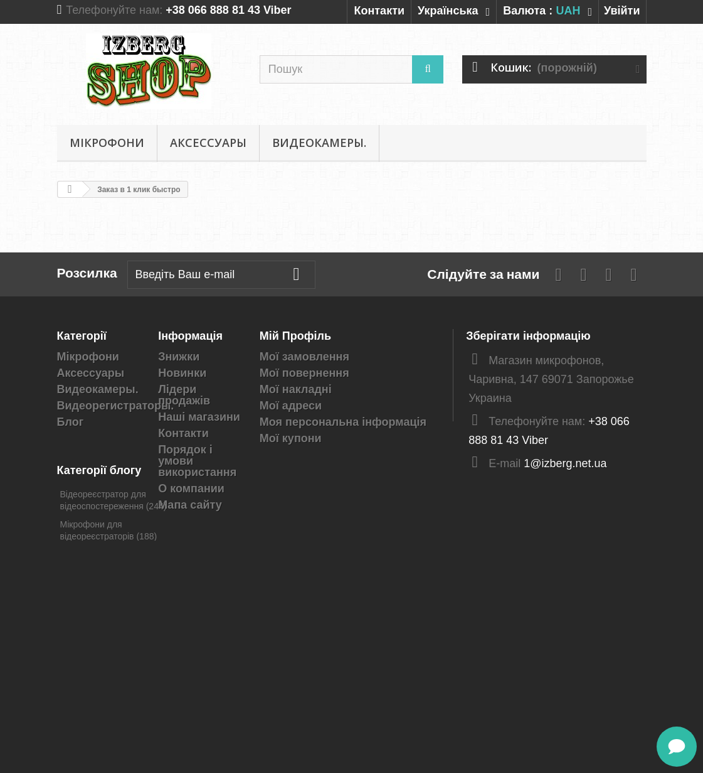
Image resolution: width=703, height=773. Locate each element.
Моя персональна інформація (343, 422)
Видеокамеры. (319, 142)
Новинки (182, 373)
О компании (191, 488)
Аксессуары (208, 142)
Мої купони (291, 438)
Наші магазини (199, 417)
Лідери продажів (184, 395)
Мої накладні (296, 389)
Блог (70, 422)
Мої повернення (304, 373)
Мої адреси (291, 405)
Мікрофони (107, 142)
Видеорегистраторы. (115, 405)
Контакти (379, 10)
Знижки (178, 356)
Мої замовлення (304, 356)
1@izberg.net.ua (565, 463)
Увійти (622, 10)
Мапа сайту (190, 505)
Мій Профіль (295, 335)
